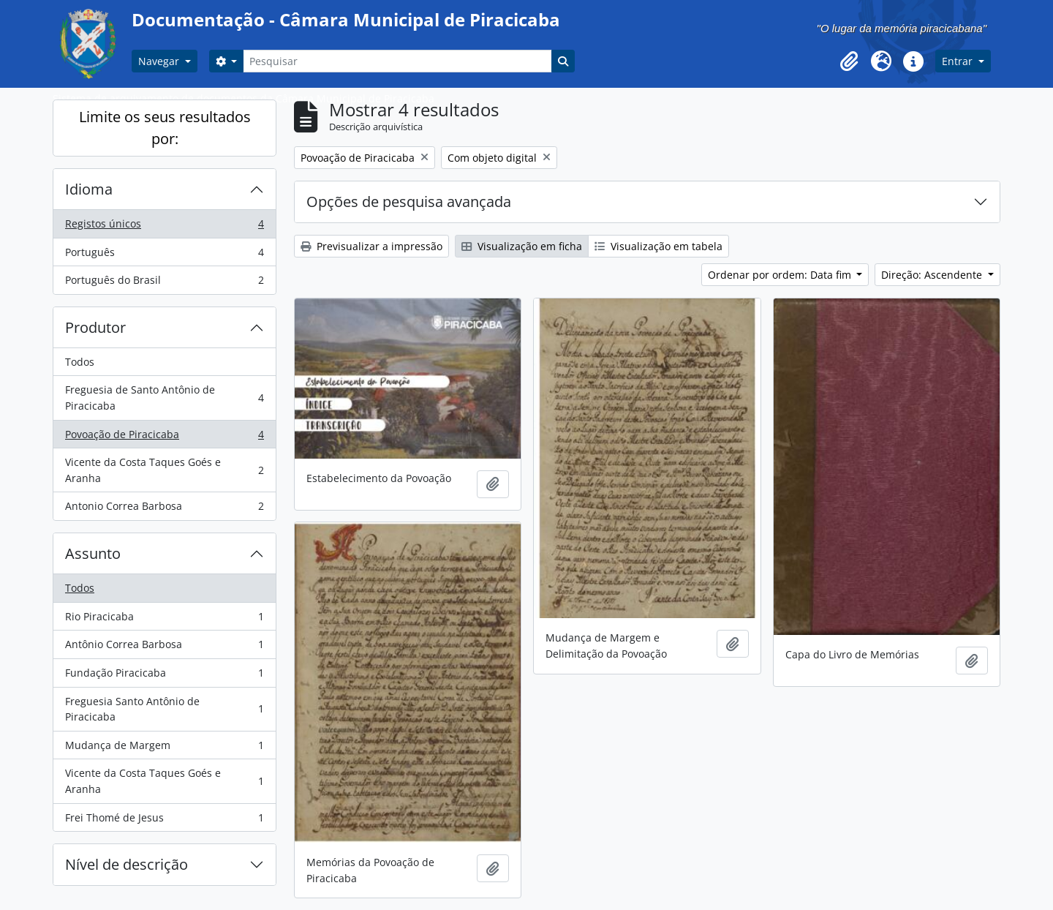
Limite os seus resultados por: (165, 127)
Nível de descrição (126, 864)
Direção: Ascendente (933, 275)
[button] (849, 61)
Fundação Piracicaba (164, 676)
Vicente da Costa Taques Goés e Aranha (164, 470)
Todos (79, 362)
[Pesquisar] (397, 61)
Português (164, 255)
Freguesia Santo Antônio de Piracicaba (164, 709)
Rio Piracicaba (164, 620)
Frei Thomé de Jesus (164, 821)
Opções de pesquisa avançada (408, 201)
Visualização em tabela (658, 246)
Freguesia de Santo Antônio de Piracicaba (164, 398)
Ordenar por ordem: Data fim (781, 275)
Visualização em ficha (521, 246)
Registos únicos (164, 227)
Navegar (160, 61)
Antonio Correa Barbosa (164, 509)
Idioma (89, 189)
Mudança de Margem (164, 748)
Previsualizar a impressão (371, 246)
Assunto (93, 553)
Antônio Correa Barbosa (164, 647)
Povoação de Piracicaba (164, 437)
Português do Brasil (164, 283)
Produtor (95, 327)
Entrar (958, 61)
